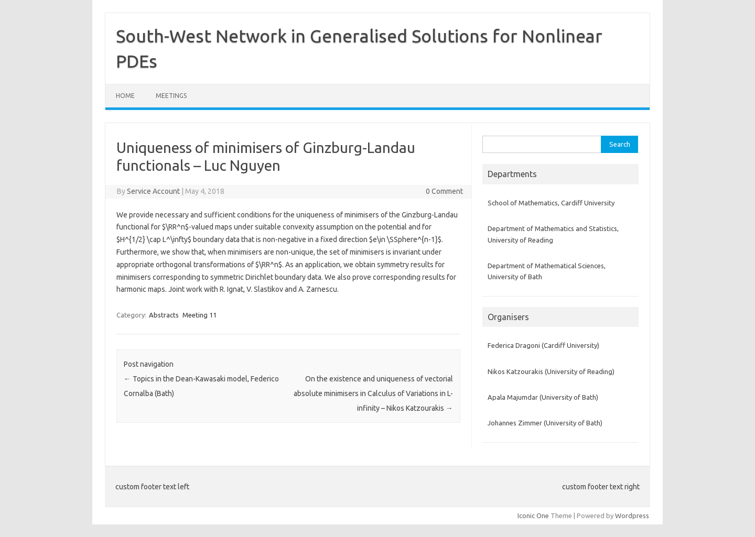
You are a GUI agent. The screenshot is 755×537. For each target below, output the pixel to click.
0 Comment (444, 191)
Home (125, 95)
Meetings (171, 95)
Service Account (153, 191)
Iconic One (533, 515)
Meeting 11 (199, 315)
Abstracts (164, 315)
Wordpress (632, 515)
